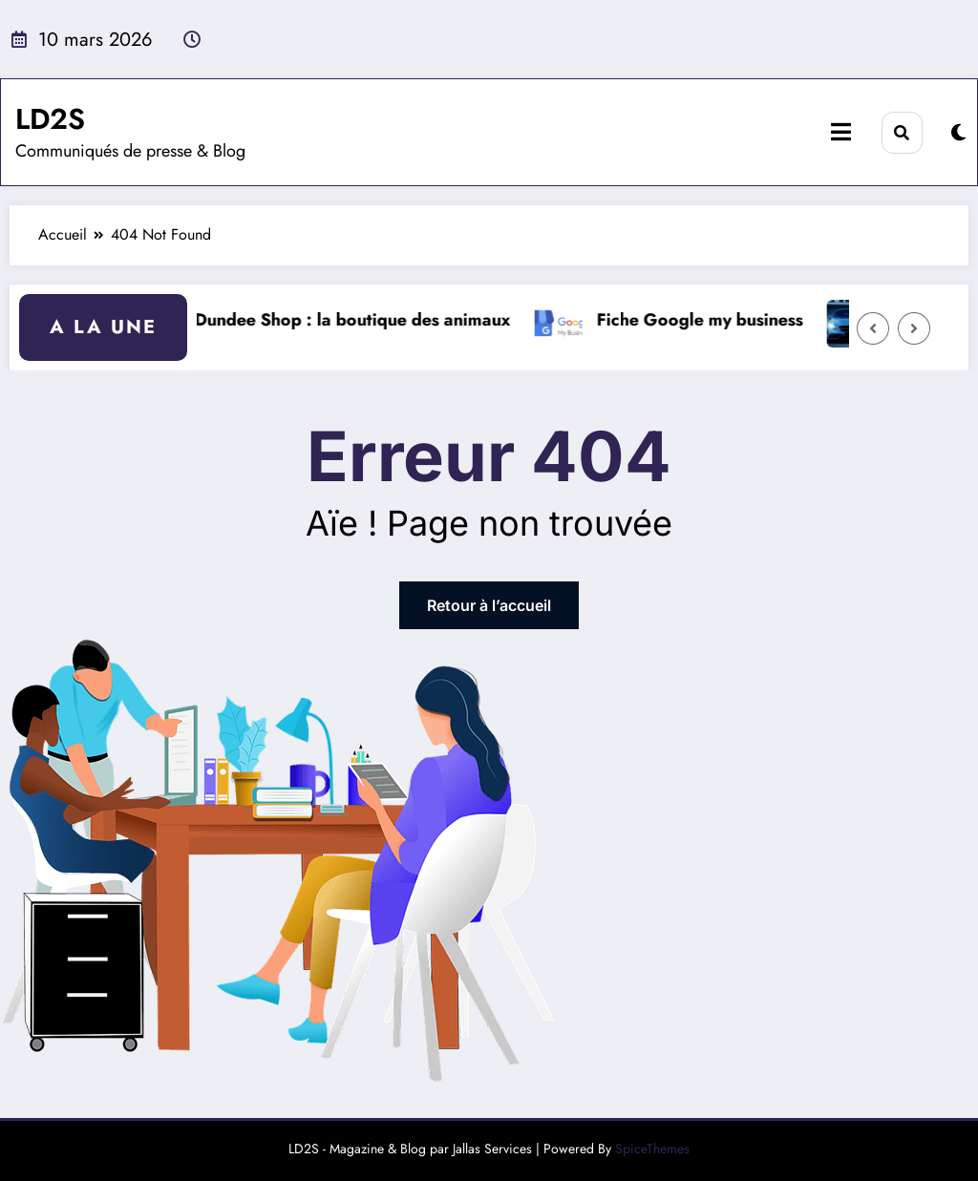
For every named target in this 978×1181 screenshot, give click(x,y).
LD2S (50, 118)
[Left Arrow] (873, 328)
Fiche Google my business (709, 319)
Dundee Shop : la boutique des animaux (361, 319)
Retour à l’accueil (489, 605)
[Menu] (840, 132)
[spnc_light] (958, 133)
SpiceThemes (652, 1148)
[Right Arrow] (914, 328)
